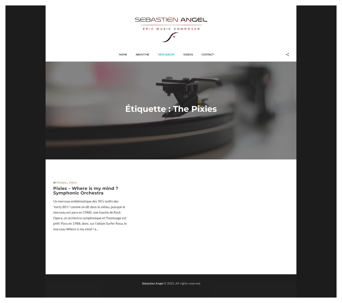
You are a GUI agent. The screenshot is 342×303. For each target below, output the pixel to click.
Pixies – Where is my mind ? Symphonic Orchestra (85, 191)
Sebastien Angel (152, 283)
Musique (61, 182)
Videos (72, 182)
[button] (123, 54)
